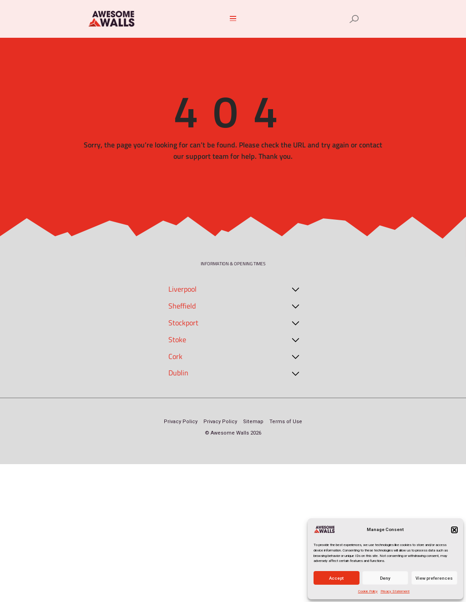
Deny (385, 578)
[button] (454, 530)
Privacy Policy (181, 422)
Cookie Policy (368, 591)
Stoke (177, 339)
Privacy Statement (395, 591)
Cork (175, 356)
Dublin (178, 372)
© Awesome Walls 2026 (233, 433)
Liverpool (182, 288)
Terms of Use (285, 422)
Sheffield (182, 305)
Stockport (183, 322)
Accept (336, 578)
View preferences (434, 578)
